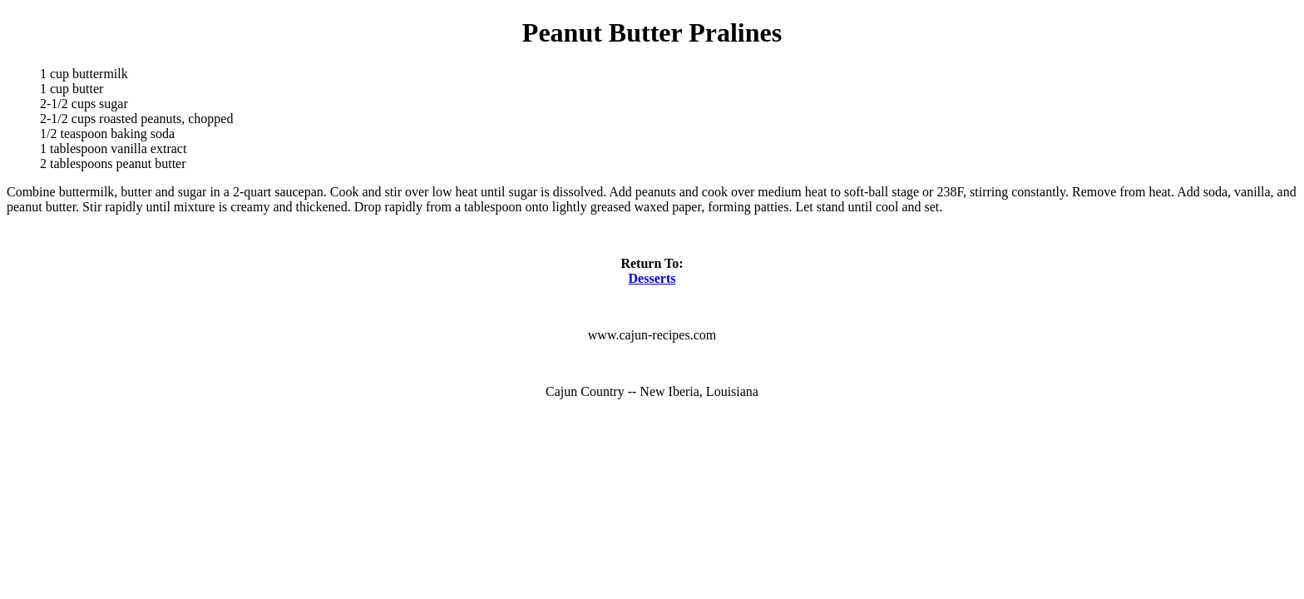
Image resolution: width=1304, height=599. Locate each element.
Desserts (652, 278)
